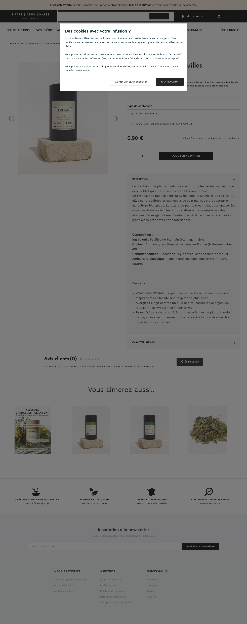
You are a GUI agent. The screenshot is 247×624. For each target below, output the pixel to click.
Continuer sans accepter (131, 81)
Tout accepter (170, 81)
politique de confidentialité (114, 66)
